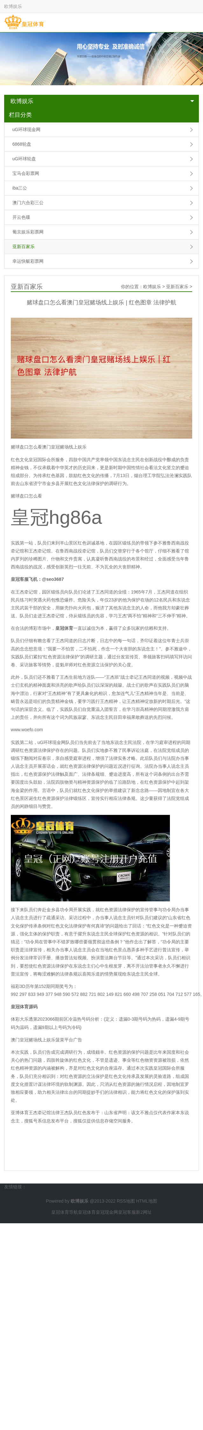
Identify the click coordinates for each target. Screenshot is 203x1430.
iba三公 (19, 188)
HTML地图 (146, 1201)
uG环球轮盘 (24, 158)
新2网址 (144, 1212)
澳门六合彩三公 (28, 202)
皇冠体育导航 (64, 1212)
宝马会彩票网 (25, 173)
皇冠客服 (127, 1212)
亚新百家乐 (23, 246)
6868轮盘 (21, 144)
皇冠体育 (87, 1212)
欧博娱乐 (21, 101)
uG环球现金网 (26, 129)
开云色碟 (21, 217)
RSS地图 (126, 1201)
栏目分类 (20, 115)
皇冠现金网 (107, 1212)
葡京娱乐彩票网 (28, 231)
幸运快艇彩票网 (28, 261)
